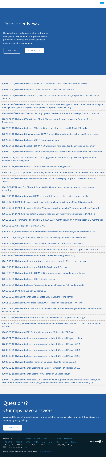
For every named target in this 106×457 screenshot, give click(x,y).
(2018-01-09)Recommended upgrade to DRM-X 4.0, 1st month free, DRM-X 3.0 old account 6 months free (52, 219)
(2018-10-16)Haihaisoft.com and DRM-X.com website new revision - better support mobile (45, 196)
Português (57, 438)
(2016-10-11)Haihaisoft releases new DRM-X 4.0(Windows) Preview (34, 267)
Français (37, 438)
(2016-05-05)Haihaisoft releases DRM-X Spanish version (28, 279)
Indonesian (68, 438)
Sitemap (74, 442)
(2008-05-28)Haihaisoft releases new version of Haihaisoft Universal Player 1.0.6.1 (41, 350)
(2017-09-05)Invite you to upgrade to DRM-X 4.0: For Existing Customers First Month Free (44, 237)
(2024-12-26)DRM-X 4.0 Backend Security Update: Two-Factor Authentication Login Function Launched (51, 113)
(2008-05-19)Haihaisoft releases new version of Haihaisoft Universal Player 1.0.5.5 (41, 356)
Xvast (66, 442)
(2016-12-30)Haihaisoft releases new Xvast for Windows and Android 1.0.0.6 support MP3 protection (50, 249)
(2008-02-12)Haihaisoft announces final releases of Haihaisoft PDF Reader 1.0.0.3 (41, 368)
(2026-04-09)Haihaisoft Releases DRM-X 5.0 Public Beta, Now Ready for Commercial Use (44, 83)
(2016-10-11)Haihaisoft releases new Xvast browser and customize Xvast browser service (44, 261)
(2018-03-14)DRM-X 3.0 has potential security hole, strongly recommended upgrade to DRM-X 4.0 (48, 214)
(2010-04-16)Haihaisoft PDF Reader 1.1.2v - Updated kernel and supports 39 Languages (44, 317)
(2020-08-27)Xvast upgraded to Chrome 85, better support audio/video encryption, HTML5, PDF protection (53, 172)
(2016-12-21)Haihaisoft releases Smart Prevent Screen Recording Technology (38, 255)
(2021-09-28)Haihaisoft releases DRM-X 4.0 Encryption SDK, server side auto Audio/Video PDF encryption (52, 151)
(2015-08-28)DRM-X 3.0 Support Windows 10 (24, 291)
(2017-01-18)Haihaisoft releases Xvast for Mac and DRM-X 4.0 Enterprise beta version (42, 243)
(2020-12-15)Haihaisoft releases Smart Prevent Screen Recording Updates (37, 166)
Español (28, 438)
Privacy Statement (45, 452)
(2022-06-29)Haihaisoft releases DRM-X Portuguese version (30, 140)
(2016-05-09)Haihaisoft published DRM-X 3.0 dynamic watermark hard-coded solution (43, 273)
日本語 (27, 442)
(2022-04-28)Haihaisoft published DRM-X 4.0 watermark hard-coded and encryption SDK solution (48, 146)
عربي (43, 442)
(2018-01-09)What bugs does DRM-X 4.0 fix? (23, 225)
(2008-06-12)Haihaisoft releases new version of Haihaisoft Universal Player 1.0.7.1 (41, 344)
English (19, 438)
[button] (11, 51)
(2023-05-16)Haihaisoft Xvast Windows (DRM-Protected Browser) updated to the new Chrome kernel (50, 134)
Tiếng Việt (8, 442)
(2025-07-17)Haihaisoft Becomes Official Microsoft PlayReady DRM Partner (38, 89)
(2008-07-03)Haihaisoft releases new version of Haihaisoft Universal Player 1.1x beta (42, 338)
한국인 (36, 442)
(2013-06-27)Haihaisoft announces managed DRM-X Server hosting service (37, 296)
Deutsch (47, 438)
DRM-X (58, 442)
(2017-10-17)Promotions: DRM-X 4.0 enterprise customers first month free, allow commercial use (48, 231)
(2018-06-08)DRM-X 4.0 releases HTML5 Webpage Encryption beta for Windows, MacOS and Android (50, 208)
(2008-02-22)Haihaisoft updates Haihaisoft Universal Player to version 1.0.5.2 (39, 362)
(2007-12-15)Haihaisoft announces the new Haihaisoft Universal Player (36, 373)
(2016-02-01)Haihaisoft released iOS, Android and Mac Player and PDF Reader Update (43, 285)
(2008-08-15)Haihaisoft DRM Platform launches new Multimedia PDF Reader (38, 332)
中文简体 (19, 442)
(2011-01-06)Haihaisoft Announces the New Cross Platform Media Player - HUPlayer (42, 302)
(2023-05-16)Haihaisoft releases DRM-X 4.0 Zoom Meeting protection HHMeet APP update (45, 128)
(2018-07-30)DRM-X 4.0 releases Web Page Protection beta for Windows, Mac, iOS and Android (47, 202)
